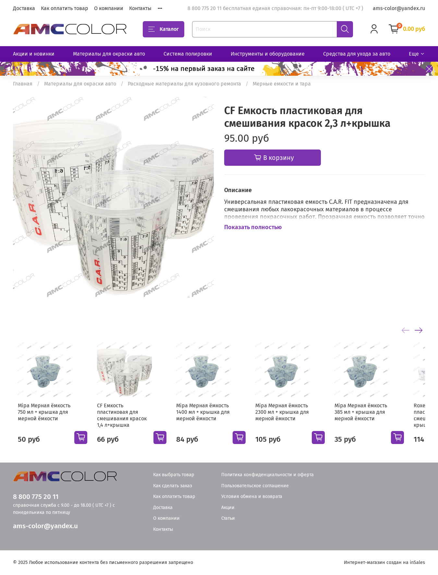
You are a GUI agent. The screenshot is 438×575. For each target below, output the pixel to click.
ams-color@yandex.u (45, 526)
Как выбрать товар (173, 474)
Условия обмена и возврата (251, 496)
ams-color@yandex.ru (399, 8)
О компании (108, 8)
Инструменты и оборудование (268, 54)
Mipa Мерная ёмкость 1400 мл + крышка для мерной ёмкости (208, 417)
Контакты (140, 8)
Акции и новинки (34, 54)
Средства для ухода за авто (356, 54)
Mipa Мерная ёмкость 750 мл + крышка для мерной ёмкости (39, 417)
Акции (228, 507)
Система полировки (188, 54)
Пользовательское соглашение (255, 486)
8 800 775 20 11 (35, 497)
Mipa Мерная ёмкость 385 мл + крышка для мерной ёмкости (376, 417)
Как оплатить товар (64, 8)
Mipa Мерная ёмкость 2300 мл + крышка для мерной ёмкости (293, 417)
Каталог (163, 29)
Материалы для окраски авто (109, 54)
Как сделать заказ (172, 486)
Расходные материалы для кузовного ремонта (184, 84)
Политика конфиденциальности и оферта (267, 474)
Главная (22, 84)
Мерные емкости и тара (282, 84)
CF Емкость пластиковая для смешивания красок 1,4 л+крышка (127, 417)
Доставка (24, 8)
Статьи (228, 518)
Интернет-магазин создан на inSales (384, 562)
